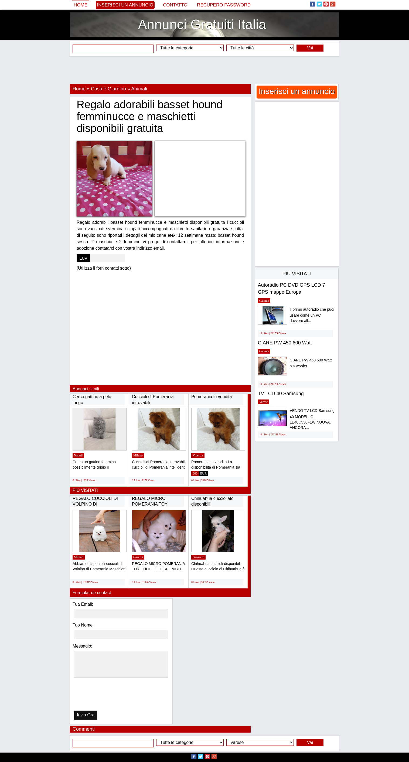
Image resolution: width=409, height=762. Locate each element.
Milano (138, 455)
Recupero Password (224, 5)
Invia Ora (85, 715)
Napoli (78, 455)
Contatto (175, 5)
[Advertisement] (204, 70)
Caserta (138, 557)
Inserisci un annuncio (125, 5)
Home (80, 5)
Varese (263, 402)
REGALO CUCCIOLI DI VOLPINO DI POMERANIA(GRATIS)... (97, 504)
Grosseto (198, 557)
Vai (310, 48)
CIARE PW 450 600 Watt (285, 343)
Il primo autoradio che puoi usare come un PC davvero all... (312, 315)
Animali (139, 89)
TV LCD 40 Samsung (281, 393)
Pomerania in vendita (211, 396)
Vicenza (198, 455)
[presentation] (102, 695)
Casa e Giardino (108, 89)
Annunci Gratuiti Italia (202, 24)
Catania (264, 301)
